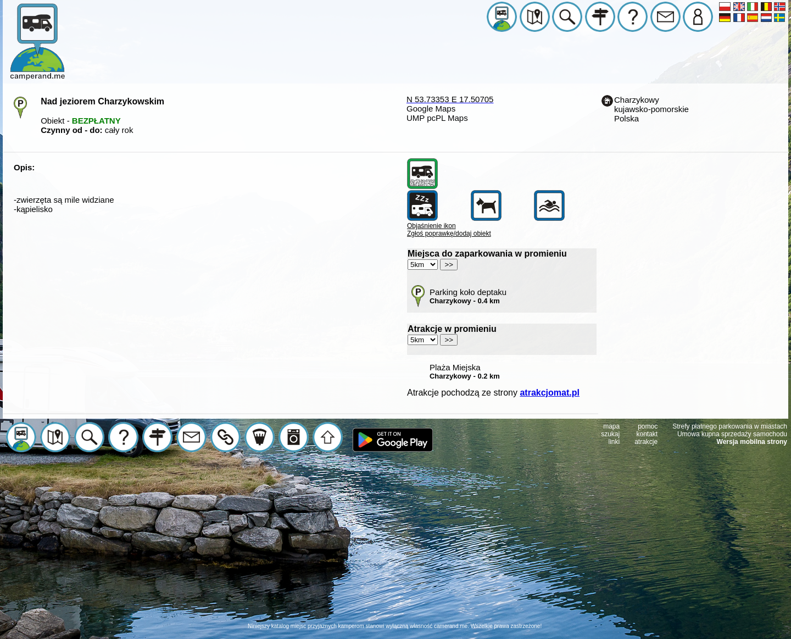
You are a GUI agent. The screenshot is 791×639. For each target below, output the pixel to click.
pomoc (648, 426)
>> (448, 264)
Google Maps (430, 108)
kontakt (647, 434)
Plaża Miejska (465, 371)
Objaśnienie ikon (431, 226)
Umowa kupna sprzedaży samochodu (732, 434)
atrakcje (646, 442)
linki (614, 442)
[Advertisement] (395, 546)
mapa (611, 426)
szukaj (610, 434)
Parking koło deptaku (468, 296)
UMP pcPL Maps (437, 118)
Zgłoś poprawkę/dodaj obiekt (449, 233)
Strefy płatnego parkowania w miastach (729, 426)
